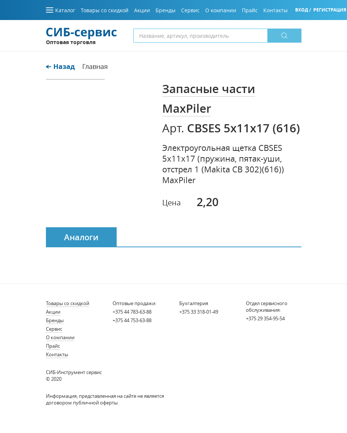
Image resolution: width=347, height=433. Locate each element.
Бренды (55, 320)
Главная (95, 66)
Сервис (54, 328)
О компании (60, 337)
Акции (53, 311)
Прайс (53, 346)
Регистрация (329, 10)
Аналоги (81, 237)
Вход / (303, 10)
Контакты (57, 354)
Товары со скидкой (67, 303)
